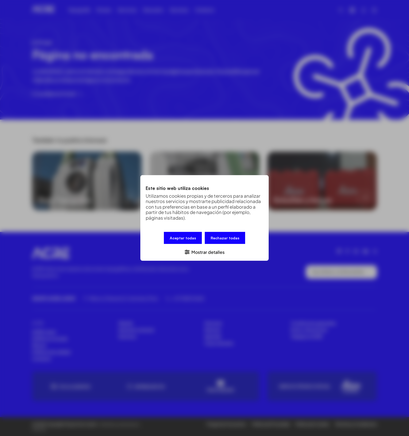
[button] (204, 251)
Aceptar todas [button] (183, 238)
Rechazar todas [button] (225, 238)
